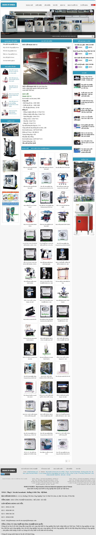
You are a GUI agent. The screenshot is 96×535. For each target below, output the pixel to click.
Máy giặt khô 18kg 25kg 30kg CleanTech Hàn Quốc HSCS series (46, 321)
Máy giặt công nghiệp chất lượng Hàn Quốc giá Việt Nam (87, 86)
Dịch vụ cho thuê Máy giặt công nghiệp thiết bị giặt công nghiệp (87, 134)
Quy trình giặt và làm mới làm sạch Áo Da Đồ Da (87, 142)
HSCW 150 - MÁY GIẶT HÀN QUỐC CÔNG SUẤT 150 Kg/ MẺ (46, 397)
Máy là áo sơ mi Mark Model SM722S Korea (13, 112)
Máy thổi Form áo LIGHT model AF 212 (13, 87)
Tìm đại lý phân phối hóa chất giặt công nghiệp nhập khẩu (86, 150)
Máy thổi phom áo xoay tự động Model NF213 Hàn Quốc (13, 104)
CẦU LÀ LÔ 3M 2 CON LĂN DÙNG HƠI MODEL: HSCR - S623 (30, 264)
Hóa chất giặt (5, 33)
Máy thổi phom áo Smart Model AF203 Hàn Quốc (14, 79)
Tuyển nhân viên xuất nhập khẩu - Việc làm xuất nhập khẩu (87, 94)
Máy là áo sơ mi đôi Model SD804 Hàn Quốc (14, 95)
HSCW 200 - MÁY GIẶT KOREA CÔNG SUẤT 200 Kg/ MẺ (46, 378)
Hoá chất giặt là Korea (8, 57)
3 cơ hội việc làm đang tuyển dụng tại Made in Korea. (87, 102)
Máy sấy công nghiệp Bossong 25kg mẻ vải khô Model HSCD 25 (63, 454)
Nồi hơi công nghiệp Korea (10, 50)
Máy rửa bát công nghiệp (29, 468)
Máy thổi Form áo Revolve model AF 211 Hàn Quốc (13, 71)
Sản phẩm (69, 468)
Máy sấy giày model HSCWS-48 (63, 376)
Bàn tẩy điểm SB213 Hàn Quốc (63, 167)
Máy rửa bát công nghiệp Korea (11, 47)
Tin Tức (78, 468)
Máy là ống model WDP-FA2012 (63, 224)
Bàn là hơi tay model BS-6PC (30, 319)
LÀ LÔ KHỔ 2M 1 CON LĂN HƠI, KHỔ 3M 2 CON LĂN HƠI (46, 245)
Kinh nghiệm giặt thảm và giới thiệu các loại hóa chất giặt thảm (87, 126)
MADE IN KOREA (8, 5)
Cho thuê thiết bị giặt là (9, 60)
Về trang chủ (45, 468)
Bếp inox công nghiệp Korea (10, 54)
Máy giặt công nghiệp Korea (10, 44)
